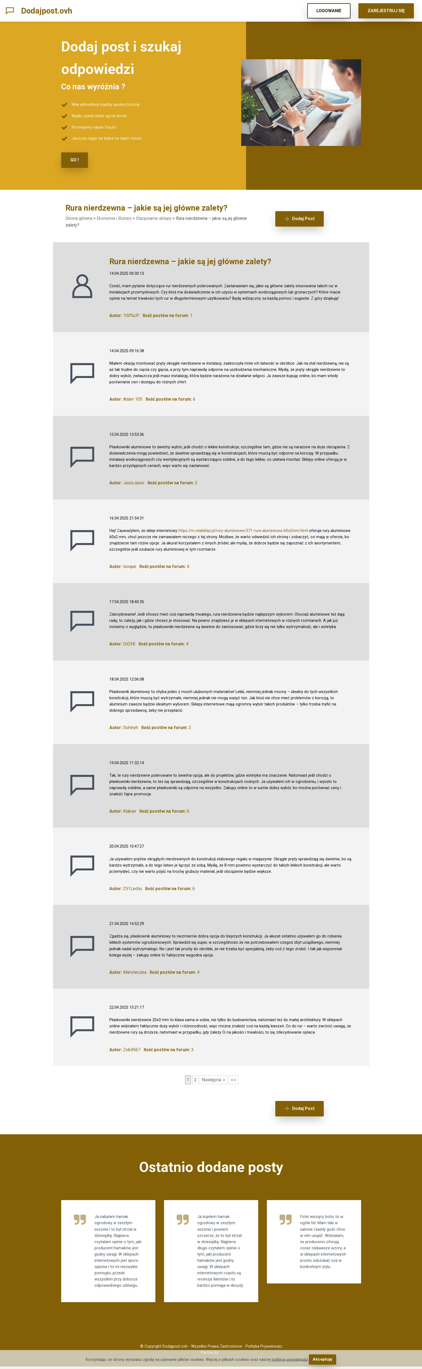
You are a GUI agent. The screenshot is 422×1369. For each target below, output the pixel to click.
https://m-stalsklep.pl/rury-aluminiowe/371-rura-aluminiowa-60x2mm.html (243, 530)
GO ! (74, 159)
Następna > (213, 1079)
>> (233, 1079)
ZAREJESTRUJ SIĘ (386, 10)
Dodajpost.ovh (46, 10)
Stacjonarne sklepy (154, 217)
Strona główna (79, 217)
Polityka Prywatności (264, 1349)
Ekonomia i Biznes (114, 217)
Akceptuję (322, 1359)
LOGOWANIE (328, 10)
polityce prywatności (290, 1359)
